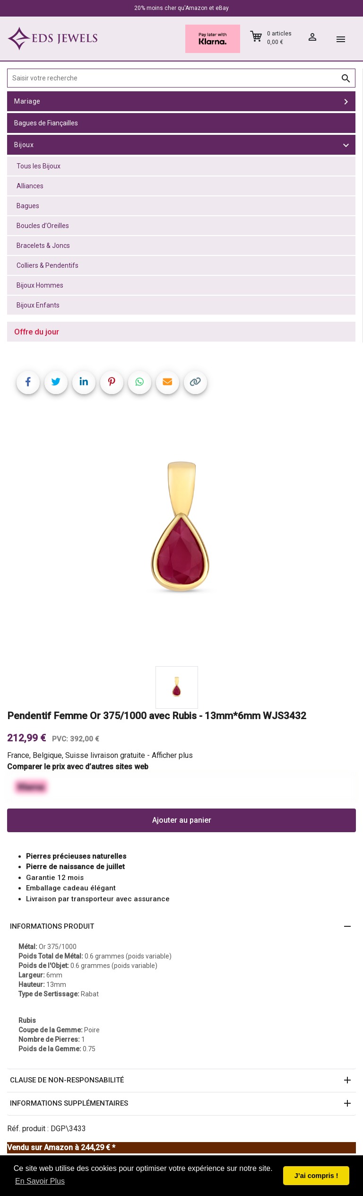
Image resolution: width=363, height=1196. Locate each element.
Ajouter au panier (181, 820)
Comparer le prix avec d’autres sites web (77, 766)
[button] (181, 927)
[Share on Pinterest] (111, 382)
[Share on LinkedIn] (83, 382)
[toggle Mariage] (346, 101)
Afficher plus (172, 755)
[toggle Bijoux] (346, 144)
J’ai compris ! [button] (316, 1175)
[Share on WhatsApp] (139, 382)
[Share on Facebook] (28, 382)
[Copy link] (195, 382)
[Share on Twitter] (56, 382)
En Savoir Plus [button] (40, 1181)
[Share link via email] (167, 382)
